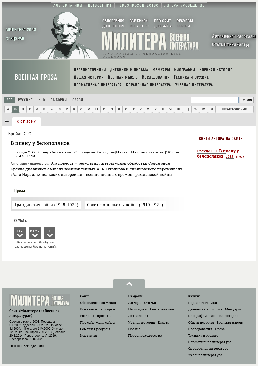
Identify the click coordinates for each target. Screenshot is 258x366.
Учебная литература (205, 355)
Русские (25, 100)
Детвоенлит (138, 315)
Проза (19, 190)
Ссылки (95, 329)
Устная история (141, 322)
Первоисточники (202, 302)
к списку (26, 121)
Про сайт (97, 322)
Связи (77, 100)
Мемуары (233, 309)
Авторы (134, 302)
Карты (163, 322)
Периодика (137, 309)
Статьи (150, 302)
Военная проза (35, 77)
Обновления (98, 302)
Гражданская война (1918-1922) (46, 204)
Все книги (97, 309)
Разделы (95, 315)
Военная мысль (230, 322)
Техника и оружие (203, 335)
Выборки (59, 100)
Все (9, 100)
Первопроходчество (145, 335)
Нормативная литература (209, 342)
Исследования (200, 329)
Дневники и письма (205, 309)
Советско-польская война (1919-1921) (125, 204)
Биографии (197, 315)
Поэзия (134, 329)
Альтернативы (162, 309)
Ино (41, 100)
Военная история (224, 315)
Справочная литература (208, 348)
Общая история (201, 322)
